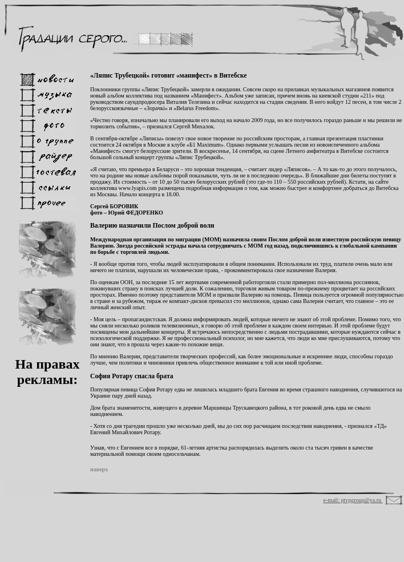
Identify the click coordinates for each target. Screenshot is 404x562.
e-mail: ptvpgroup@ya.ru (353, 500)
